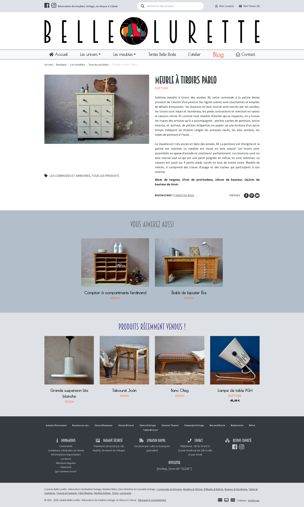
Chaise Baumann (103, 425)
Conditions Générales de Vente (66, 450)
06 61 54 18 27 (202, 446)
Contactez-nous (184, 195)
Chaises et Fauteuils (66, 493)
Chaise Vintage (147, 425)
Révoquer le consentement (152, 500)
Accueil (58, 54)
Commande (66, 446)
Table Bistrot (150, 429)
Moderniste (237, 425)
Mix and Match (217, 425)
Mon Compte (224, 6)
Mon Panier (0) (249, 6)
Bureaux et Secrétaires (236, 489)
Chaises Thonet (170, 425)
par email (196, 454)
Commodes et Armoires (169, 489)
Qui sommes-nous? (66, 471)
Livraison (66, 458)
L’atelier (194, 54)
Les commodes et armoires (70, 176)
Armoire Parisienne (56, 425)
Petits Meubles (85, 493)
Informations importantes (66, 454)
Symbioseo (254, 500)
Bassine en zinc (80, 425)
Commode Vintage (194, 425)
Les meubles (123, 54)
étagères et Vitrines (192, 489)
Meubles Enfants (102, 493)
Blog (218, 54)
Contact (245, 54)
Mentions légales (66, 463)
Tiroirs (115, 493)
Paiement (65, 467)
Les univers (89, 54)
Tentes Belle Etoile (162, 54)
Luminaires (125, 493)
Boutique (61, 64)
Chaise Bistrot (126, 425)
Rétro (252, 425)
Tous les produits (99, 64)
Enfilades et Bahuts (213, 489)
